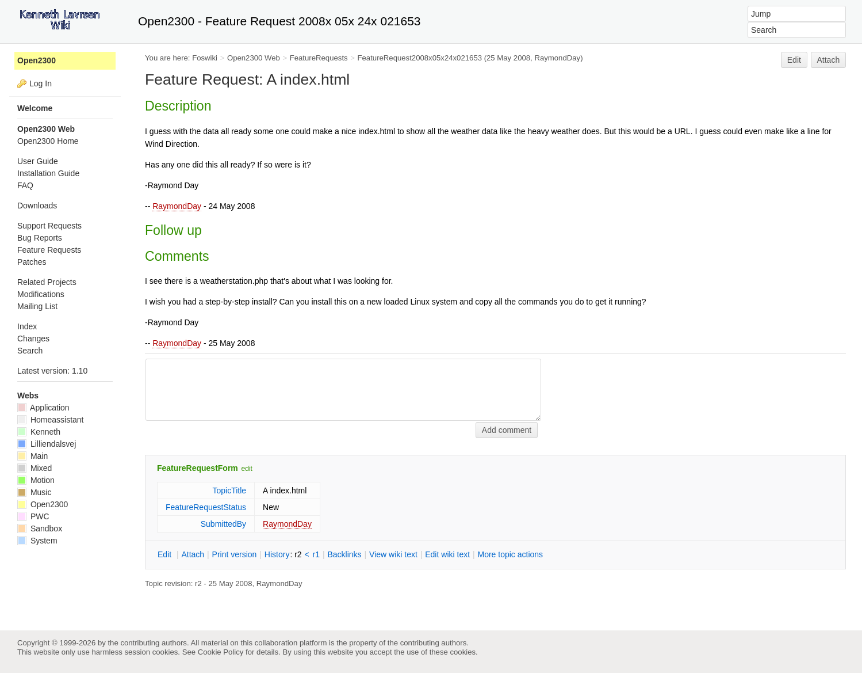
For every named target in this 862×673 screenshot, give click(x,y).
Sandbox (39, 528)
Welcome (34, 108)
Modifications (40, 294)
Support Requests (49, 225)
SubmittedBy (223, 523)
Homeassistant (50, 419)
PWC (33, 516)
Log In (40, 83)
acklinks (344, 554)
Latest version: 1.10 (52, 370)
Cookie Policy (221, 652)
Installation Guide (48, 173)
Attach (828, 59)
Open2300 (36, 60)
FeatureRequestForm (197, 468)
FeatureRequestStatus (206, 507)
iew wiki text (393, 554)
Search (30, 350)
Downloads (37, 205)
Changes (33, 338)
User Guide (37, 161)
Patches (32, 262)
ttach (192, 554)
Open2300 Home (48, 141)
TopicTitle (229, 490)
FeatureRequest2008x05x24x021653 (420, 58)
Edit (794, 59)
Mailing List (37, 306)
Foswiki (204, 58)
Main (32, 456)
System (37, 540)
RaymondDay (176, 206)
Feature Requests (49, 249)
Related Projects (46, 282)
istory (277, 554)
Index (27, 326)
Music (34, 492)
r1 (316, 554)
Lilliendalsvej (46, 443)
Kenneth (38, 431)
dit (166, 554)
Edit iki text (447, 554)
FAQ (25, 185)
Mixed (34, 468)
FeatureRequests (319, 58)
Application (43, 407)
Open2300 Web (253, 58)
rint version (234, 554)
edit (247, 469)
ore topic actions (510, 554)
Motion (36, 480)
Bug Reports (39, 237)
